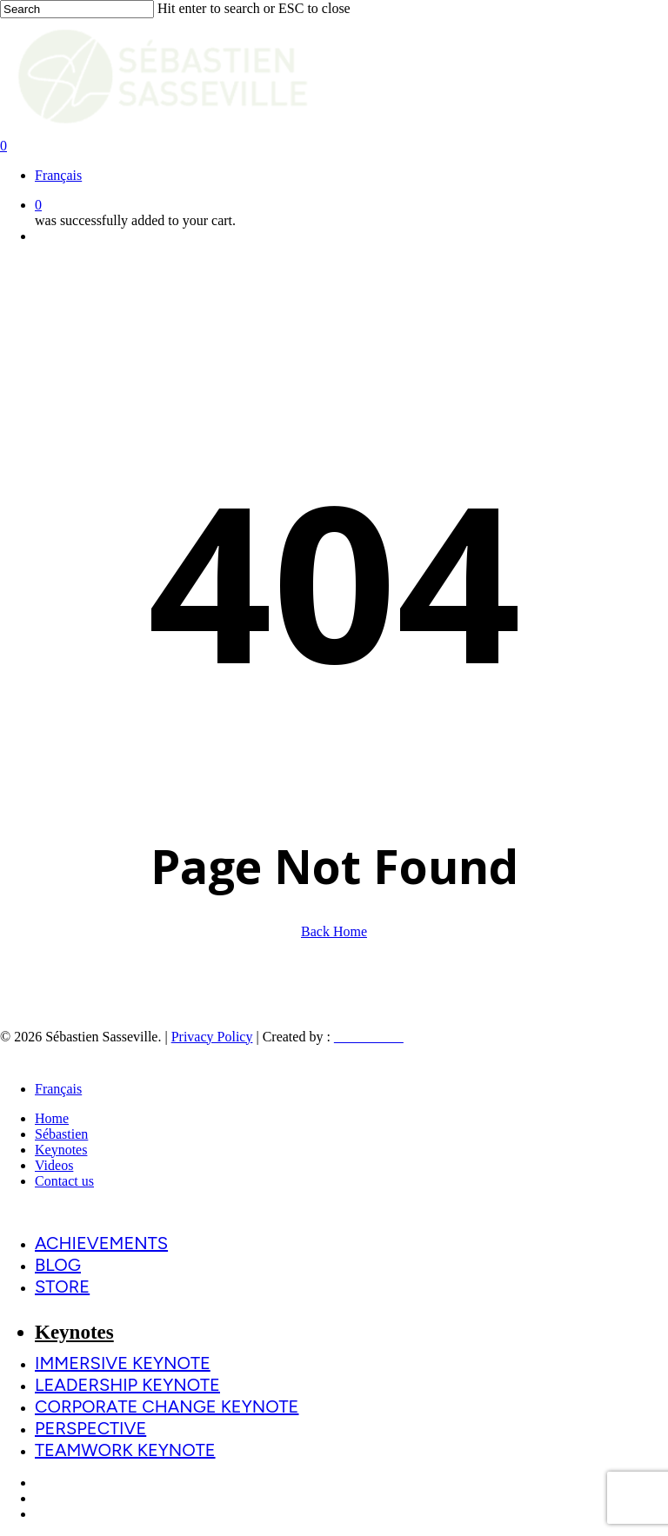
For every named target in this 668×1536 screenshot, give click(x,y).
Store (62, 1286)
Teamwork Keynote (125, 1450)
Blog (58, 1264)
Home (52, 1118)
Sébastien (61, 1134)
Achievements (101, 1243)
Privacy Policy (212, 1036)
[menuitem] (58, 175)
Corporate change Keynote (166, 1406)
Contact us (64, 1181)
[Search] (77, 9)
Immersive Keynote (122, 1363)
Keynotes (61, 1149)
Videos (54, 1165)
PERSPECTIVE (90, 1428)
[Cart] (334, 146)
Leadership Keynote (127, 1384)
